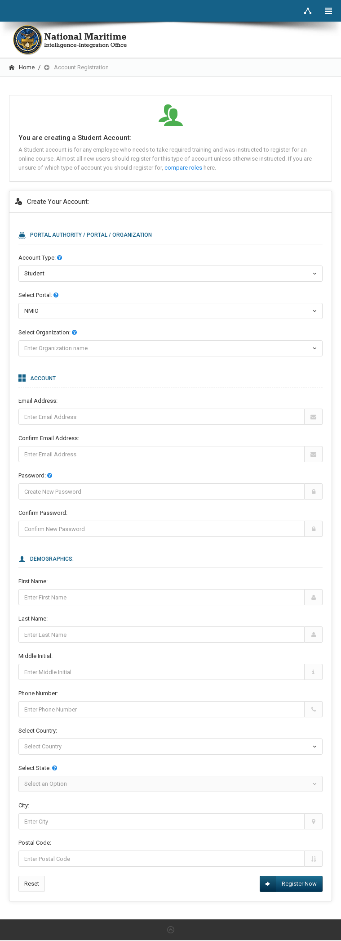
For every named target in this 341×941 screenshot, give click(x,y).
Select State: (37, 768)
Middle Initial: (35, 656)
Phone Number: (38, 693)
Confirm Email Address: (48, 438)
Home (22, 67)
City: (23, 805)
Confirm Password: (42, 512)
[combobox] (170, 311)
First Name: (33, 581)
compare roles (184, 167)
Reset (31, 883)
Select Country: (37, 730)
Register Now (288, 884)
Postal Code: (34, 842)
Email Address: (38, 400)
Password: (35, 475)
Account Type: (40, 257)
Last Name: (33, 618)
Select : (38, 295)
